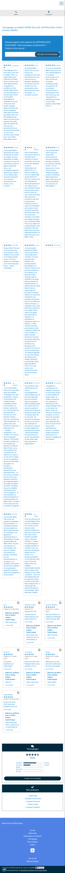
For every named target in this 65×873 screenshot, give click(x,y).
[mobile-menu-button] (61, 3)
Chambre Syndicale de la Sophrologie (33, 870)
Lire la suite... (9, 625)
